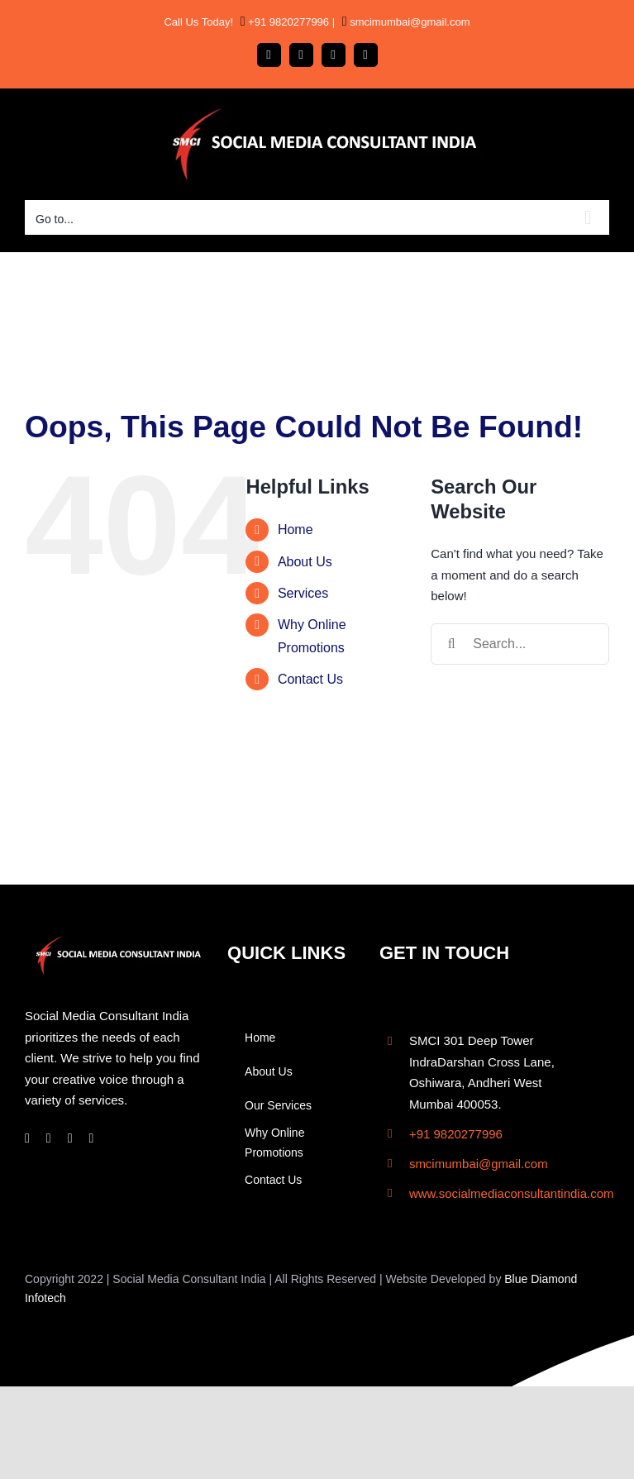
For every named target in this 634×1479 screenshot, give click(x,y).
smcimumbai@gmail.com (408, 22)
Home (295, 529)
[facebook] (27, 1138)
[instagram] (48, 1138)
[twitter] (91, 1138)
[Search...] (520, 644)
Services (303, 593)
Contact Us (310, 679)
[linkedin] (70, 1138)
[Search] (451, 644)
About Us (305, 562)
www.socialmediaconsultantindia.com (511, 1193)
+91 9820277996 (287, 22)
